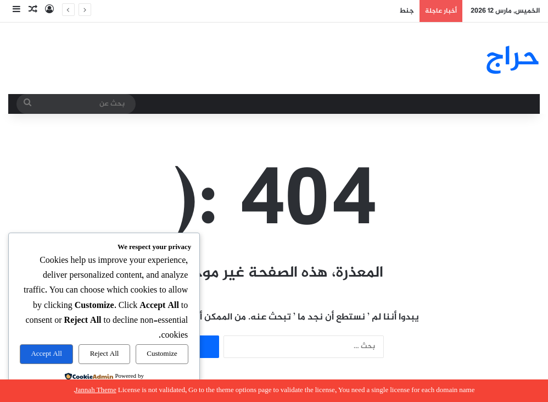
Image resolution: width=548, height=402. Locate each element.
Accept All (46, 354)
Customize (162, 354)
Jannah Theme (95, 390)
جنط (406, 11)
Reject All (104, 354)
